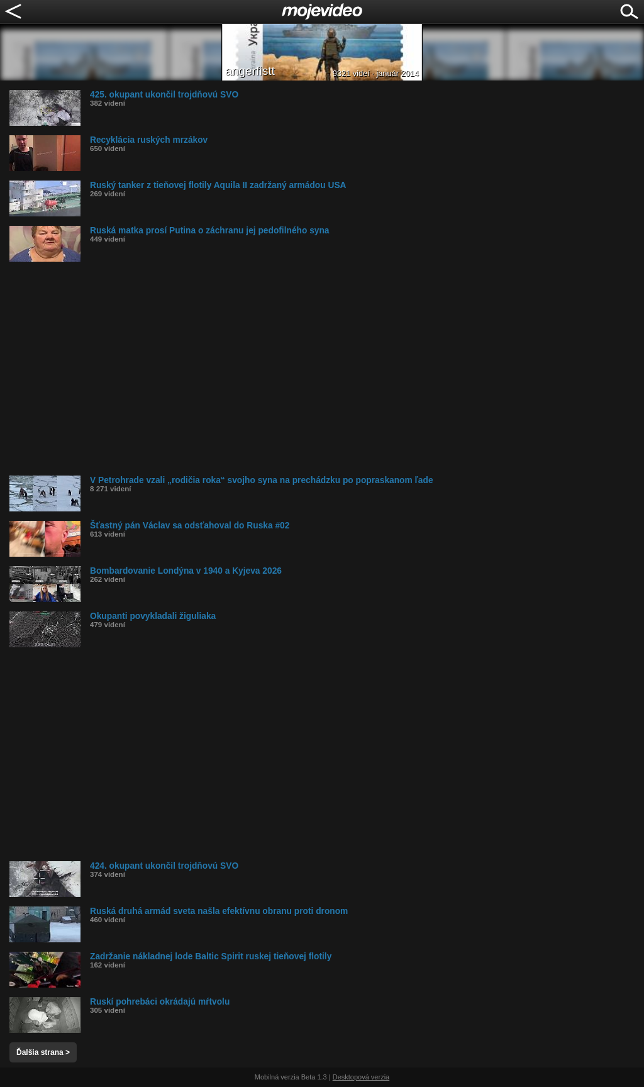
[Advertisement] (326, 369)
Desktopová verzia (361, 1077)
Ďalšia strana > (43, 1052)
